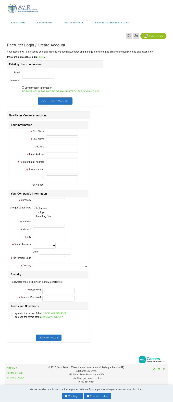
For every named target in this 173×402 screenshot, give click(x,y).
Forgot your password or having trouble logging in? (60, 91)
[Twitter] (163, 369)
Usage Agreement (54, 313)
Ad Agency (41, 208)
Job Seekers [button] (44, 22)
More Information (97, 396)
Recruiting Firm (43, 216)
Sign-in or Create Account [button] (112, 22)
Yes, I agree (72, 396)
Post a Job (153, 36)
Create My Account (48, 337)
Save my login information (38, 87)
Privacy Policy (51, 316)
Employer (40, 212)
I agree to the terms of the (41, 313)
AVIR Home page (74, 22)
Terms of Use (15, 373)
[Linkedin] (159, 369)
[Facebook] (154, 369)
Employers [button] (18, 22)
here (40, 56)
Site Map (12, 368)
